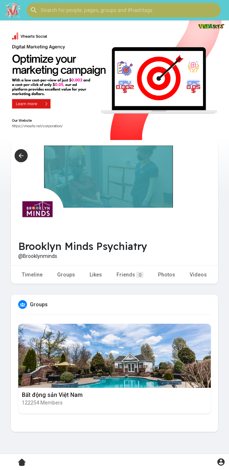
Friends (130, 275)
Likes (96, 275)
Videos (198, 275)
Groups (66, 275)
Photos (166, 275)
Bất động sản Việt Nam (52, 394)
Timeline (32, 275)
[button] (124, 10)
